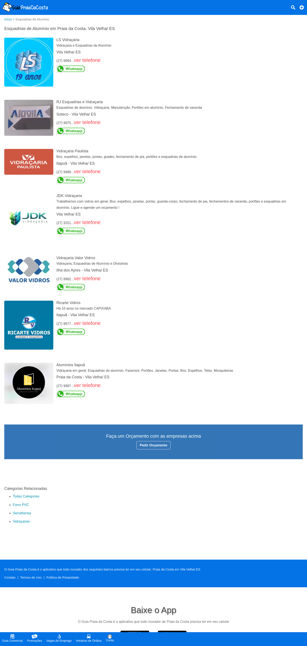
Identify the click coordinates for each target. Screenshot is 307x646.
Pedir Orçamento (153, 445)
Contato (10, 577)
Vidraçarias (21, 521)
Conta (110, 638)
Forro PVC (21, 505)
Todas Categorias (26, 496)
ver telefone (87, 60)
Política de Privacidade (62, 577)
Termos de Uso (31, 577)
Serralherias (22, 513)
